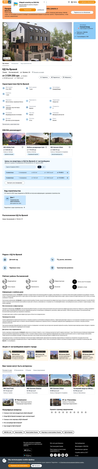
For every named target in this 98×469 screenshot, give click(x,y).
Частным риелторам (56, 446)
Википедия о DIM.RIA (81, 446)
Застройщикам (80, 443)
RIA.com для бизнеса (56, 443)
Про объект (5, 63)
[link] (13, 144)
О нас (76, 455)
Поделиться (55, 77)
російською (41, 10)
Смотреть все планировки (14, 183)
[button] (5, 24)
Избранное (67, 77)
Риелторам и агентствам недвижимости (58, 450)
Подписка (44, 77)
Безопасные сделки (81, 449)
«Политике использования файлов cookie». (72, 462)
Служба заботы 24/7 (81, 452)
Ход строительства (26, 63)
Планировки (14, 63)
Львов (4, 72)
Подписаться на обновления (82, 12)
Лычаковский (13, 72)
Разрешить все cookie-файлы (19, 465)
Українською (27, 10)
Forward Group (57, 89)
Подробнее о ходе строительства (14, 207)
